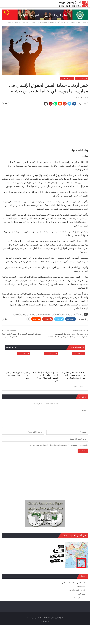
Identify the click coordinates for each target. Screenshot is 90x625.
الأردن (80, 314)
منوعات (17, 314)
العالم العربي (65, 314)
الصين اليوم (81, 586)
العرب (57, 314)
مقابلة (23, 314)
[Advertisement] (45, 126)
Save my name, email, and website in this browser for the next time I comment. (57, 445)
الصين (74, 314)
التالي (75, 386)
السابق (81, 386)
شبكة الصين (81, 594)
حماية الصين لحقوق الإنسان (44, 314)
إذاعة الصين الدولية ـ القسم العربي (73, 582)
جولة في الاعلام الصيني (67, 78)
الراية (42, 621)
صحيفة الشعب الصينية (78, 598)
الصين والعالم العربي (81, 78)
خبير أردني (31, 314)
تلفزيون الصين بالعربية (77, 590)
